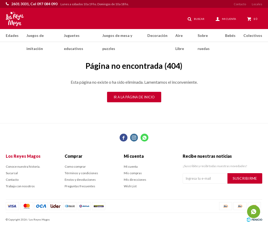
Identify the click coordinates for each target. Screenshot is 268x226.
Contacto (240, 4)
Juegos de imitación (35, 37)
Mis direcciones (135, 180)
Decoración (157, 35)
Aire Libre (179, 37)
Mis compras (133, 173)
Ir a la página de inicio (134, 97)
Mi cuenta (131, 166)
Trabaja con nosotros (20, 186)
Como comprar (75, 166)
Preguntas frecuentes (80, 186)
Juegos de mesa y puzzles (117, 37)
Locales (257, 4)
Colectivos (252, 35)
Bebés (230, 35)
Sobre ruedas (204, 37)
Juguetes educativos (73, 37)
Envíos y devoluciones (80, 180)
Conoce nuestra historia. (23, 166)
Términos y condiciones (81, 173)
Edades (12, 35)
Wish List (130, 186)
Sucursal (12, 173)
